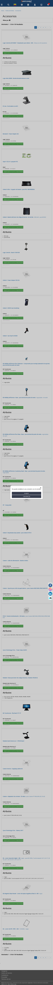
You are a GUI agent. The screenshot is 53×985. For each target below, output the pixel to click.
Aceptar (26, 242)
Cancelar (26, 245)
